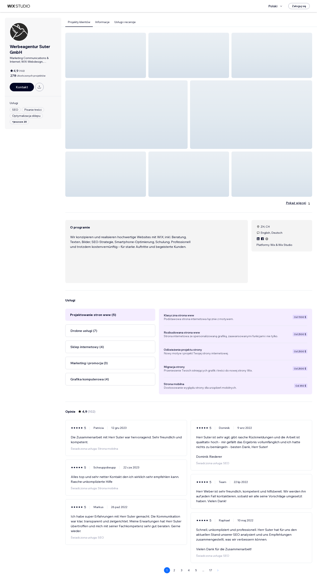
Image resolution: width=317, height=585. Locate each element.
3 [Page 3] (181, 570)
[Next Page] (218, 570)
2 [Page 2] (174, 570)
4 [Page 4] (189, 570)
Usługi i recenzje (125, 22)
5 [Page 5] (196, 570)
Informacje (102, 22)
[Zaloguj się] (299, 6)
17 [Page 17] (210, 570)
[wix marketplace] (18, 6)
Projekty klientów (79, 22)
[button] (105, 55)
